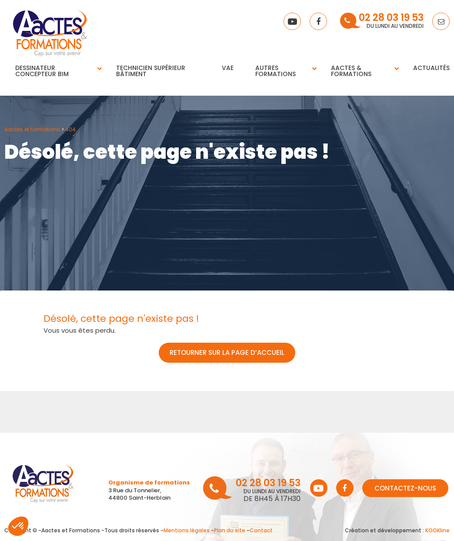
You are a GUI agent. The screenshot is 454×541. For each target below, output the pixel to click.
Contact (261, 530)
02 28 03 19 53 (391, 18)
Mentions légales (187, 530)
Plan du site (229, 530)
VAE (228, 67)
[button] (18, 526)
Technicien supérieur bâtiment (150, 70)
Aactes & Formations (351, 70)
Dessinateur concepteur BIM (42, 70)
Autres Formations (275, 70)
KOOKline (437, 530)
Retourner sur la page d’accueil (227, 352)
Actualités (431, 67)
